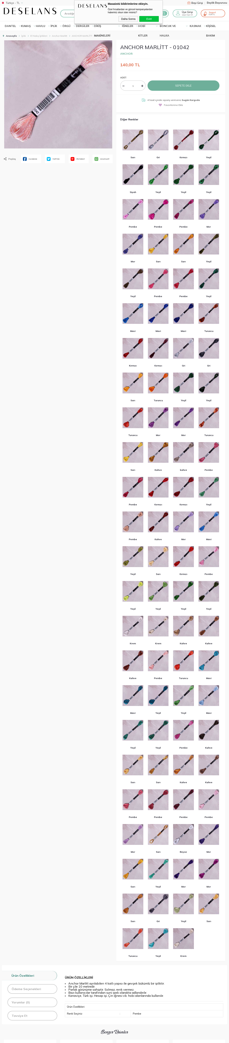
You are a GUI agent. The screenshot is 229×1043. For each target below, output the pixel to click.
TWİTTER (53, 159)
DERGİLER (82, 26)
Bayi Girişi (196, 3)
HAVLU (40, 26)
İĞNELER (127, 26)
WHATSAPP (101, 159)
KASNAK (195, 26)
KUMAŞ (26, 26)
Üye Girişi (187, 12)
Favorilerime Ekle (171, 105)
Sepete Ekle (183, 85)
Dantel (10, 26)
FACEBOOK (30, 159)
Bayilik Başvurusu (217, 3)
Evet (149, 18)
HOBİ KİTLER (143, 27)
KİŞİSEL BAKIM (211, 27)
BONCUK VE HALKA (168, 27)
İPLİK (54, 26)
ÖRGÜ (66, 26)
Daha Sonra (128, 18)
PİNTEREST (78, 159)
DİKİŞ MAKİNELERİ (102, 27)
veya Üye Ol (187, 15)
